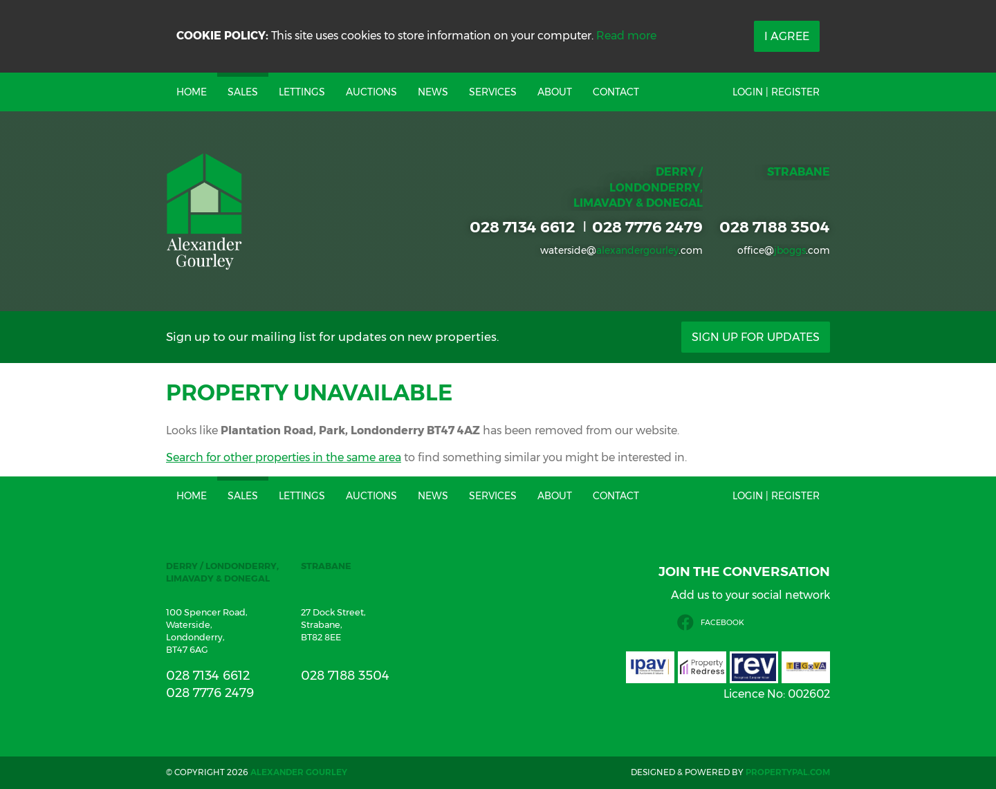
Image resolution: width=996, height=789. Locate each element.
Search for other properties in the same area (283, 457)
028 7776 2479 (647, 226)
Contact (616, 92)
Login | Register (776, 92)
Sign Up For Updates (756, 337)
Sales (243, 92)
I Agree (786, 36)
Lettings (302, 92)
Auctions (371, 92)
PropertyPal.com (788, 772)
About (554, 92)
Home (191, 92)
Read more (626, 35)
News (433, 92)
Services (493, 92)
